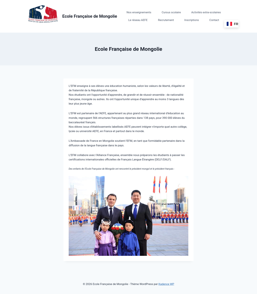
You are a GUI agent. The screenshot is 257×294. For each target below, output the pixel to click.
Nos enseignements (139, 12)
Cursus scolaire (171, 12)
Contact (214, 20)
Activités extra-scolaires (206, 12)
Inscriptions (191, 20)
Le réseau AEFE (138, 20)
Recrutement (166, 20)
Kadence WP (166, 284)
